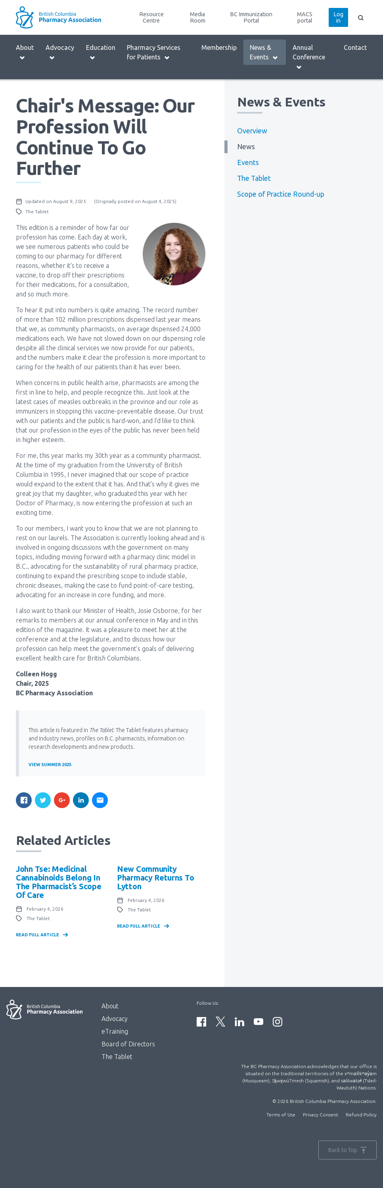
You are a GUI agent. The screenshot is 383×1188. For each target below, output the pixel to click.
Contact (355, 47)
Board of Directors (128, 1044)
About (25, 52)
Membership (219, 47)
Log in (338, 17)
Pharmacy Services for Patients (153, 52)
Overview (252, 131)
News (246, 146)
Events (248, 162)
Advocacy (60, 52)
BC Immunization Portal (251, 17)
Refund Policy (361, 1114)
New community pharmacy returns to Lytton (155, 877)
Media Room (197, 17)
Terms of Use (280, 1114)
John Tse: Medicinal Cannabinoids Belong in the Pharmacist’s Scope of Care (58, 882)
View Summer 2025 (50, 764)
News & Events (264, 52)
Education (100, 52)
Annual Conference (309, 57)
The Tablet (254, 178)
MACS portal (304, 17)
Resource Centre (151, 17)
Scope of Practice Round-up (280, 194)
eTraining (114, 1031)
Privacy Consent (320, 1114)
